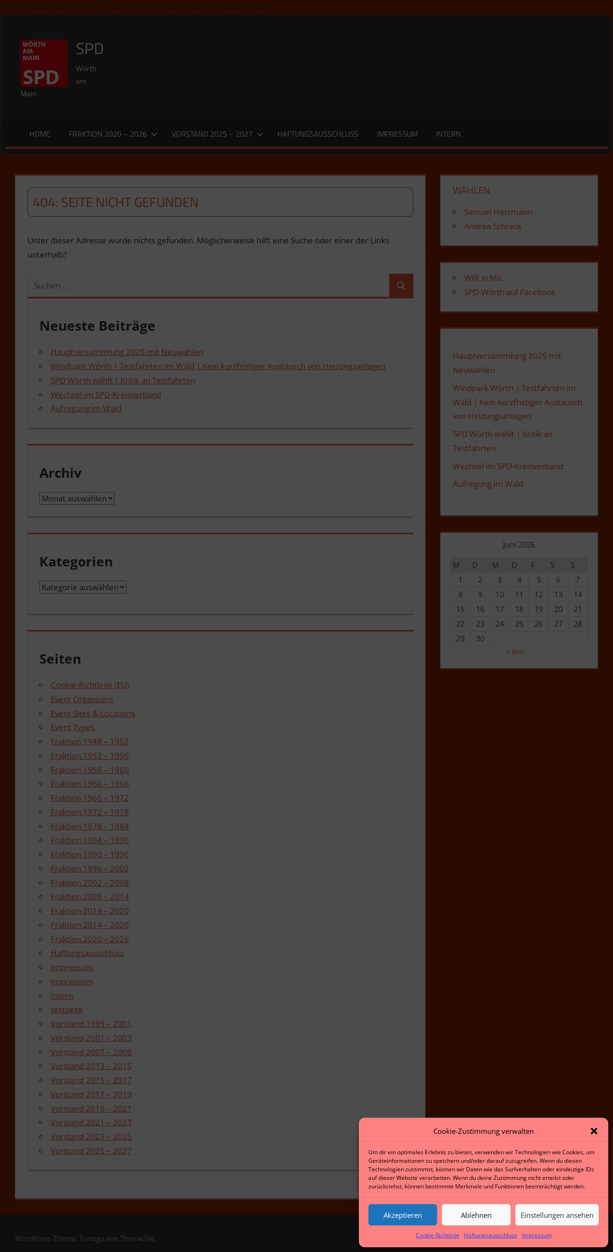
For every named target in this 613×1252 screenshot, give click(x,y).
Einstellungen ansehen (557, 1215)
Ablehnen (476, 1215)
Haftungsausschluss (490, 1235)
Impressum (537, 1235)
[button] (594, 1131)
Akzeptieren (403, 1215)
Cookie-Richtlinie (437, 1235)
